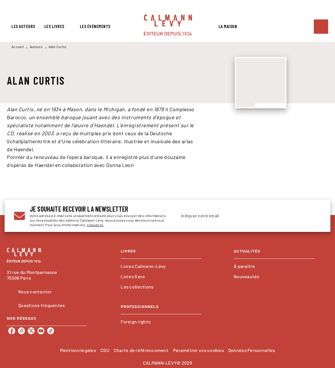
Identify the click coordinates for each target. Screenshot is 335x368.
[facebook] (12, 331)
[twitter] (31, 331)
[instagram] (21, 331)
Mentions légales (78, 350)
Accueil (17, 47)
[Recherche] (321, 26)
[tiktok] (50, 331)
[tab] (23, 26)
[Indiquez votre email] (242, 216)
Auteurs (36, 47)
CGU (104, 350)
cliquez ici (95, 225)
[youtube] (41, 331)
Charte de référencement (141, 350)
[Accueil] (168, 25)
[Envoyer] (314, 216)
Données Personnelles (251, 350)
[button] (161, 266)
